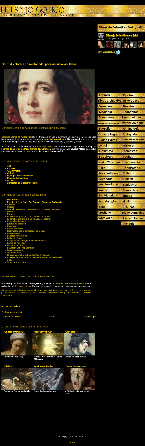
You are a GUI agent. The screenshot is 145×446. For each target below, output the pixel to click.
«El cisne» (8, 366)
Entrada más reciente (11, 316)
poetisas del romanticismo (54, 139)
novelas (82, 290)
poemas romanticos (73, 293)
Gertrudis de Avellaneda (59, 290)
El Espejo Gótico (23, 286)
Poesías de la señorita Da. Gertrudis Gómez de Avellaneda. (34, 202)
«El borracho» (71, 332)
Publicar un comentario (12, 312)
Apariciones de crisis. (44, 366)
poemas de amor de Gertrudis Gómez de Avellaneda (26, 149)
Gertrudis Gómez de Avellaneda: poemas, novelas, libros (38, 64)
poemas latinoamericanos (51, 293)
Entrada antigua (89, 316)
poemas (91, 290)
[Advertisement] (25, 40)
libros (75, 290)
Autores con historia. (44, 276)
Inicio (51, 316)
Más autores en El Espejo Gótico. (17, 276)
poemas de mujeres (10, 293)
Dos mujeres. (13, 199)
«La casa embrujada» (14, 332)
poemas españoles (29, 293)
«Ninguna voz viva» (43, 332)
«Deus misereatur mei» (75, 366)
